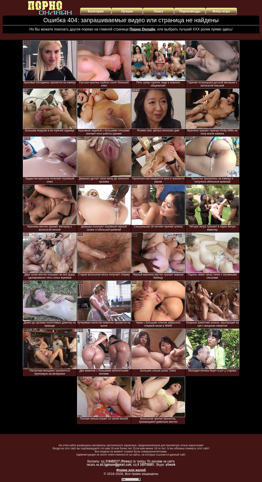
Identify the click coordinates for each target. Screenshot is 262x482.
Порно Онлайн (142, 29)
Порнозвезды (189, 11)
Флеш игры (221, 11)
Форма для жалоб (131, 470)
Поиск (158, 11)
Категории (96, 11)
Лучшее (127, 11)
